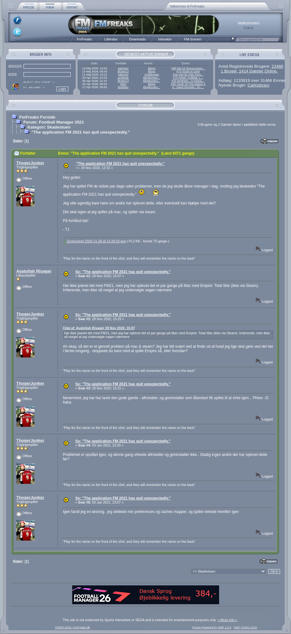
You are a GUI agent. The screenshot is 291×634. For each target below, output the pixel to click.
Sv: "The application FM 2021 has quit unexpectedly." (123, 272)
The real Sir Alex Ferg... (188, 74)
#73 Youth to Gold (188, 71)
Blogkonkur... (151, 77)
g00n (123, 84)
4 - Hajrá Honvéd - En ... (188, 87)
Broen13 (123, 71)
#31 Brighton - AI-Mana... (188, 80)
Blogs (151, 68)
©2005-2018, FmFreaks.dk (72, 627)
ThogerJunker (30, 163)
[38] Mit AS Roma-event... (188, 68)
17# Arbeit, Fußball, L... (188, 77)
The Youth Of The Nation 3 (188, 84)
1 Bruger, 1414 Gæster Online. (249, 71)
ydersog (123, 74)
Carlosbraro (259, 85)
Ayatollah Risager (33, 271)
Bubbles (123, 87)
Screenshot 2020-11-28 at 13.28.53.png (95, 241)
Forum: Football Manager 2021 (53, 122)
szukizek (123, 77)
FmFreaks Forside (37, 117)
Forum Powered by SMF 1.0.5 (211, 627)
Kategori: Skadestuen (48, 127)
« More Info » (227, 620)
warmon (123, 68)
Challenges (151, 74)
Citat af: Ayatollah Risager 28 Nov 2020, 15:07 (99, 328)
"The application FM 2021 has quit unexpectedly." (80, 132)
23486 (277, 66)
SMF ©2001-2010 (245, 627)
